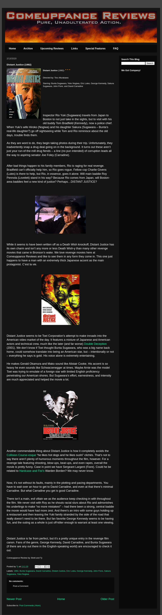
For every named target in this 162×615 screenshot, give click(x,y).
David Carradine (43, 571)
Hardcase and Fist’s (31, 470)
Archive (28, 48)
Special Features (95, 48)
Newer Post (14, 599)
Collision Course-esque (21, 455)
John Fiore (98, 571)
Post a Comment (20, 586)
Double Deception (95, 343)
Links (74, 48)
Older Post (107, 599)
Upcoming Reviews (52, 48)
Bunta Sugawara (27, 571)
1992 (16, 571)
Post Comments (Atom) (30, 605)
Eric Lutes (71, 571)
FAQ (115, 48)
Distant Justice (58, 571)
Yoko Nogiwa (23, 574)
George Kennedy (84, 571)
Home (12, 48)
